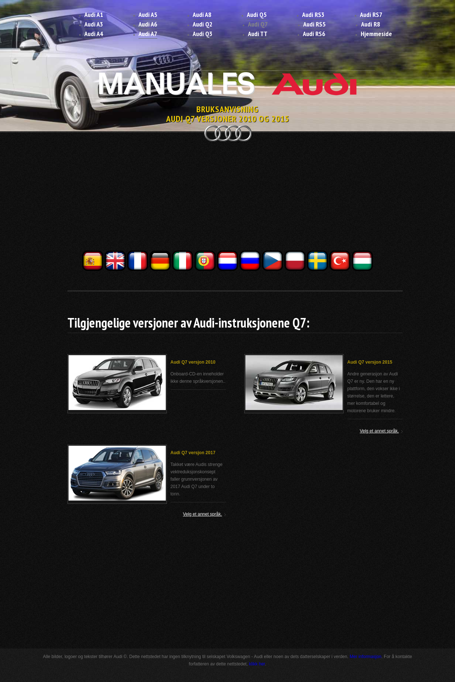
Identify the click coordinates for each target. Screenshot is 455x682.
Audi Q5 (257, 14)
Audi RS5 (314, 24)
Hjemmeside (376, 33)
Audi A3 (93, 24)
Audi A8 (202, 14)
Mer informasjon (365, 656)
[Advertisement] (228, 198)
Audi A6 (148, 24)
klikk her (257, 664)
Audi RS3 (313, 14)
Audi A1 (93, 14)
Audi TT (257, 33)
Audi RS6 (314, 33)
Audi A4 (93, 33)
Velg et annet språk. (379, 431)
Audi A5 (148, 14)
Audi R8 (370, 24)
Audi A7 (148, 33)
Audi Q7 (258, 24)
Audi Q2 (203, 24)
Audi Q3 (203, 33)
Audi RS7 (371, 14)
